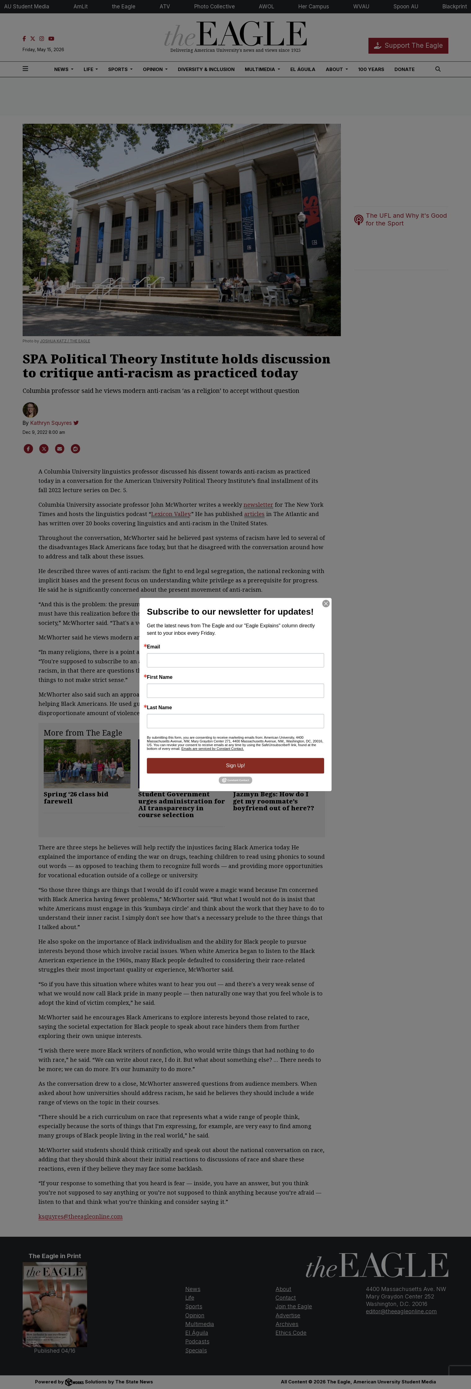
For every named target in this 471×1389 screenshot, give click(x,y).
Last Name (159, 707)
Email (153, 646)
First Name (160, 677)
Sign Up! (235, 765)
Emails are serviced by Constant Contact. (212, 748)
